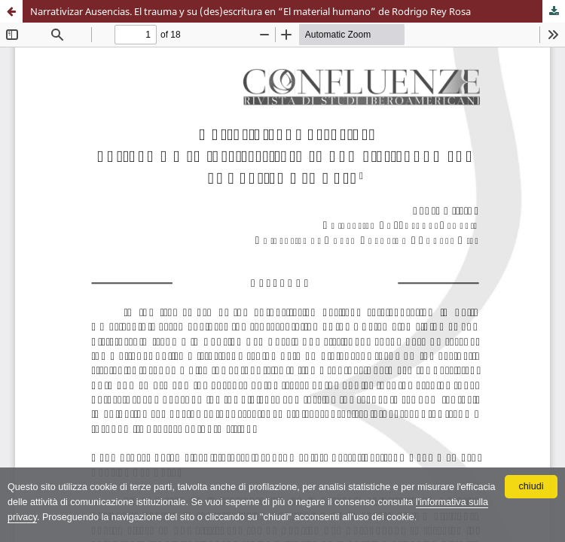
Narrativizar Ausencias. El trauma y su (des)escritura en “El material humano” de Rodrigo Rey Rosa (250, 11)
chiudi (531, 486)
